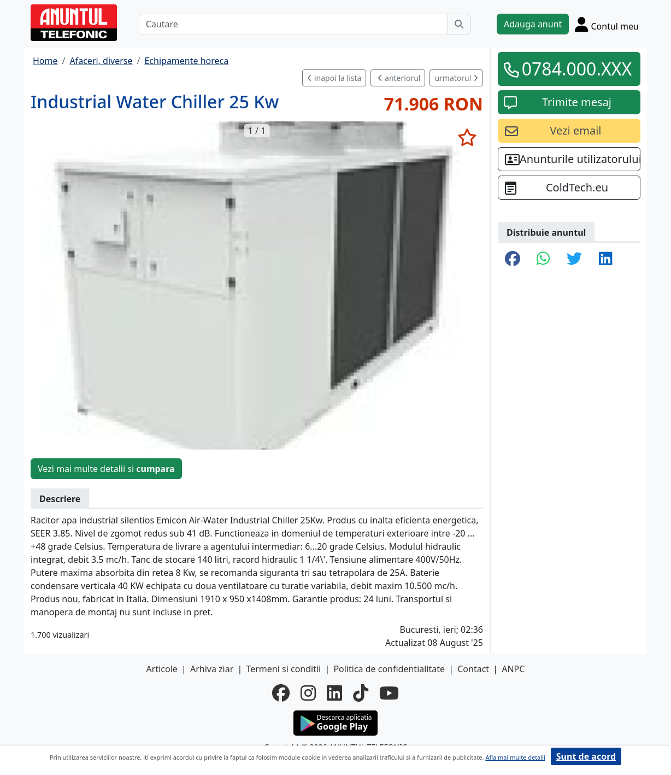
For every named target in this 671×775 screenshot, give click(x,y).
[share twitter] (574, 259)
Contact (473, 669)
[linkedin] (334, 693)
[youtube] (389, 693)
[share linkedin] (606, 259)
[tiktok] (360, 693)
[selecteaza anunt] (467, 137)
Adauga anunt (533, 24)
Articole (162, 669)
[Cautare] (293, 24)
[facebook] (281, 693)
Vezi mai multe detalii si (106, 469)
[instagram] (308, 693)
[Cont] (607, 24)
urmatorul (456, 78)
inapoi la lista (334, 78)
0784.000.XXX (577, 68)
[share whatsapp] (543, 259)
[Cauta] (459, 24)
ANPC (513, 669)
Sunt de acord (586, 756)
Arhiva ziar (211, 669)
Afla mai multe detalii (515, 757)
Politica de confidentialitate (389, 669)
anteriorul (399, 78)
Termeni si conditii (283, 669)
